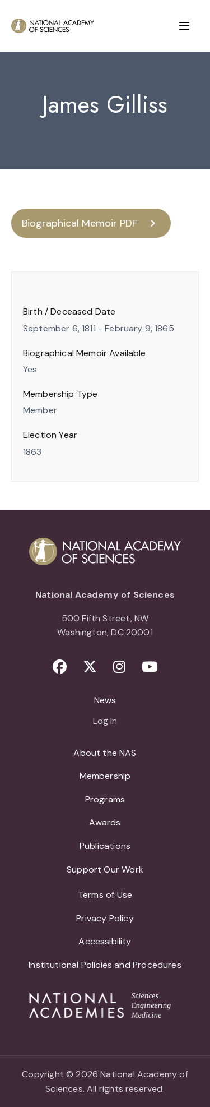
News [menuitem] (105, 700)
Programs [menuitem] (105, 799)
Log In (105, 722)
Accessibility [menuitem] (104, 941)
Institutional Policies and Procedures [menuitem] (105, 965)
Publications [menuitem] (105, 846)
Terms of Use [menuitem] (105, 895)
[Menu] (184, 25)
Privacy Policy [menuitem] (105, 918)
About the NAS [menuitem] (104, 753)
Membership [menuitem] (105, 776)
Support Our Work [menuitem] (105, 869)
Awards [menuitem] (104, 822)
